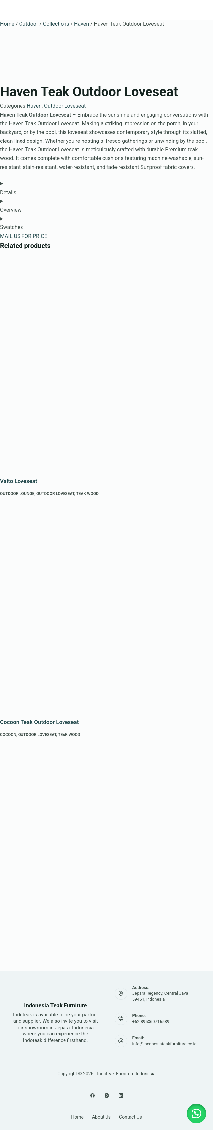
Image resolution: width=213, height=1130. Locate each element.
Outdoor (28, 24)
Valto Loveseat (18, 481)
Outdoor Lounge (17, 493)
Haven (81, 24)
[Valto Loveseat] (106, 362)
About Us (101, 1117)
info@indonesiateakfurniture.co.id (164, 1043)
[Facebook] (92, 1095)
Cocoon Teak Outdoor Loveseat (39, 722)
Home (7, 24)
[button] (196, 1113)
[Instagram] (107, 1095)
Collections (56, 24)
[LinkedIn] (121, 1095)
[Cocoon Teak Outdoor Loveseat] (106, 603)
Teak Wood (87, 493)
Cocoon (8, 734)
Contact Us (130, 1117)
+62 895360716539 (151, 1021)
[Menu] (197, 10)
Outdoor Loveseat (65, 106)
